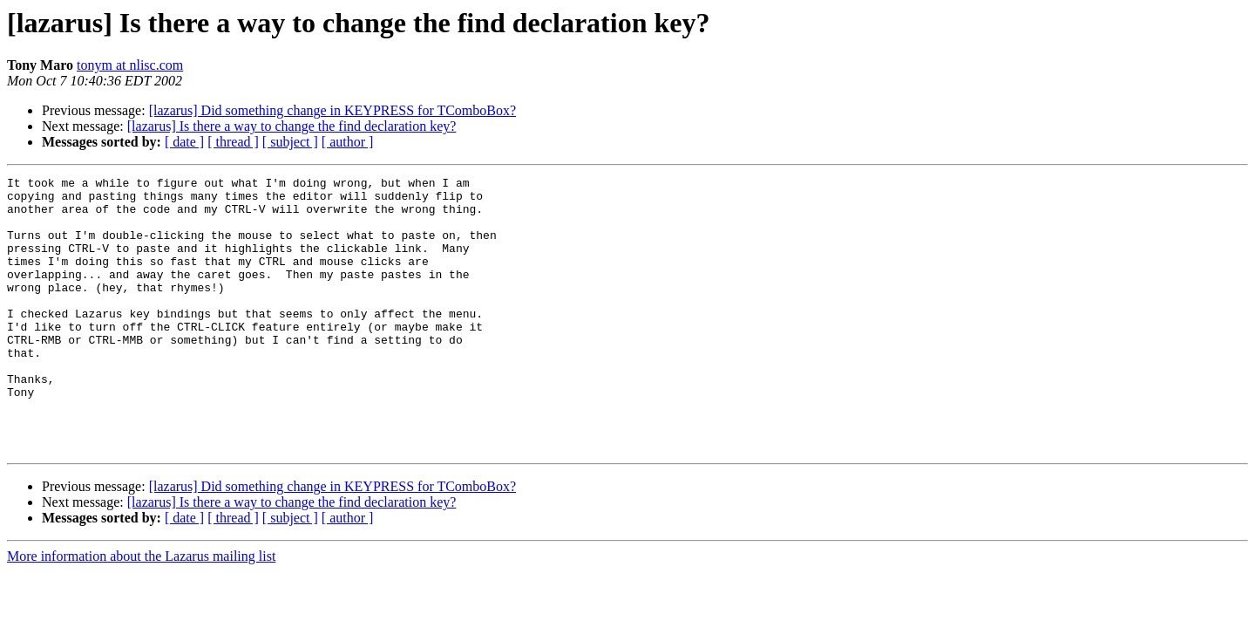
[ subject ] (290, 141)
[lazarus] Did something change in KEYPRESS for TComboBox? (332, 110)
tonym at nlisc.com (130, 65)
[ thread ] (233, 141)
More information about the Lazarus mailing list (141, 611)
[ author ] (348, 141)
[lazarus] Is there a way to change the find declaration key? (292, 126)
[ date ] (184, 141)
